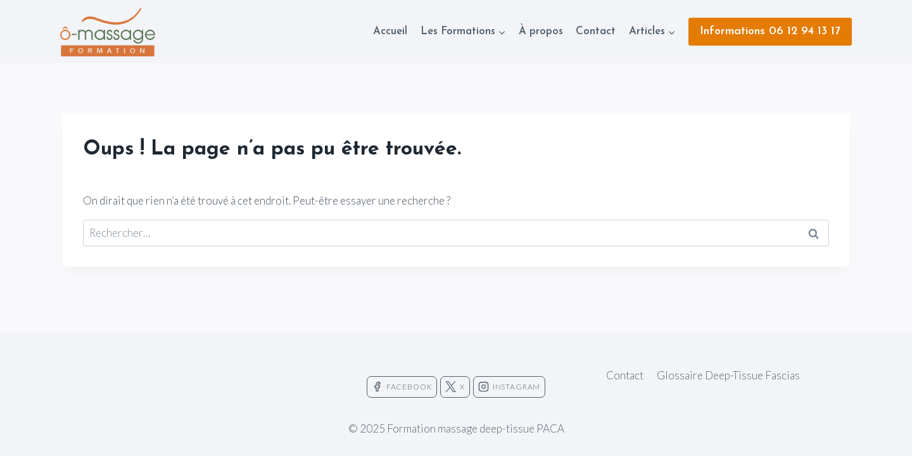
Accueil (390, 31)
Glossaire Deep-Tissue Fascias (728, 375)
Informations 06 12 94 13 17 (770, 31)
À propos (541, 31)
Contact (596, 31)
